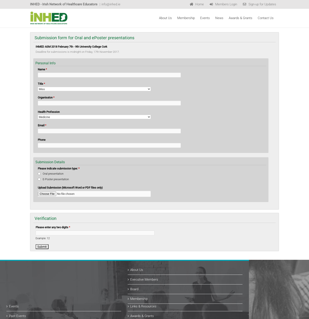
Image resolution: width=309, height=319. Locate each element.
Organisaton (46, 97)
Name (42, 69)
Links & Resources (173, 270)
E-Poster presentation (56, 179)
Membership (169, 262)
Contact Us (168, 299)
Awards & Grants (172, 279)
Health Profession (49, 111)
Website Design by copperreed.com (91, 314)
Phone (41, 139)
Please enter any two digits (53, 227)
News (43, 289)
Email (42, 125)
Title (41, 83)
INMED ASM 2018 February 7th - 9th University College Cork (71, 46)
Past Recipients (171, 289)
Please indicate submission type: (59, 168)
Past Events (47, 279)
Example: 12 (43, 238)
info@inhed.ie (110, 4)
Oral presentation (53, 173)
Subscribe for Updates (54, 299)
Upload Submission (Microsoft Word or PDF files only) (70, 187)
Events (44, 270)
